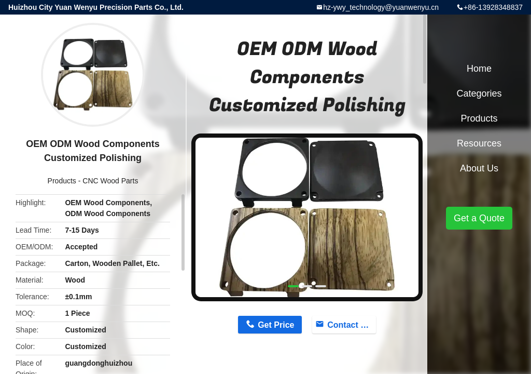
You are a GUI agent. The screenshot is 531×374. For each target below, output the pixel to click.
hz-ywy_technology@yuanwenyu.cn (381, 7)
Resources (479, 143)
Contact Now (351, 324)
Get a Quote (479, 218)
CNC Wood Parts (110, 181)
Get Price (276, 324)
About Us (479, 168)
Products (62, 181)
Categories (478, 93)
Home (479, 68)
